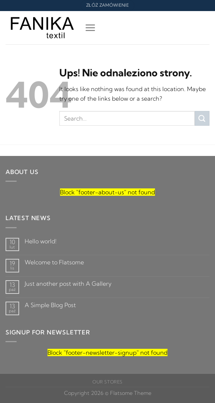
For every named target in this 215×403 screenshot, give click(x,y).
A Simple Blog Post (50, 305)
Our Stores (107, 382)
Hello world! (41, 241)
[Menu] (89, 27)
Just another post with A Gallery (68, 283)
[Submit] (202, 118)
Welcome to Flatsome (54, 262)
